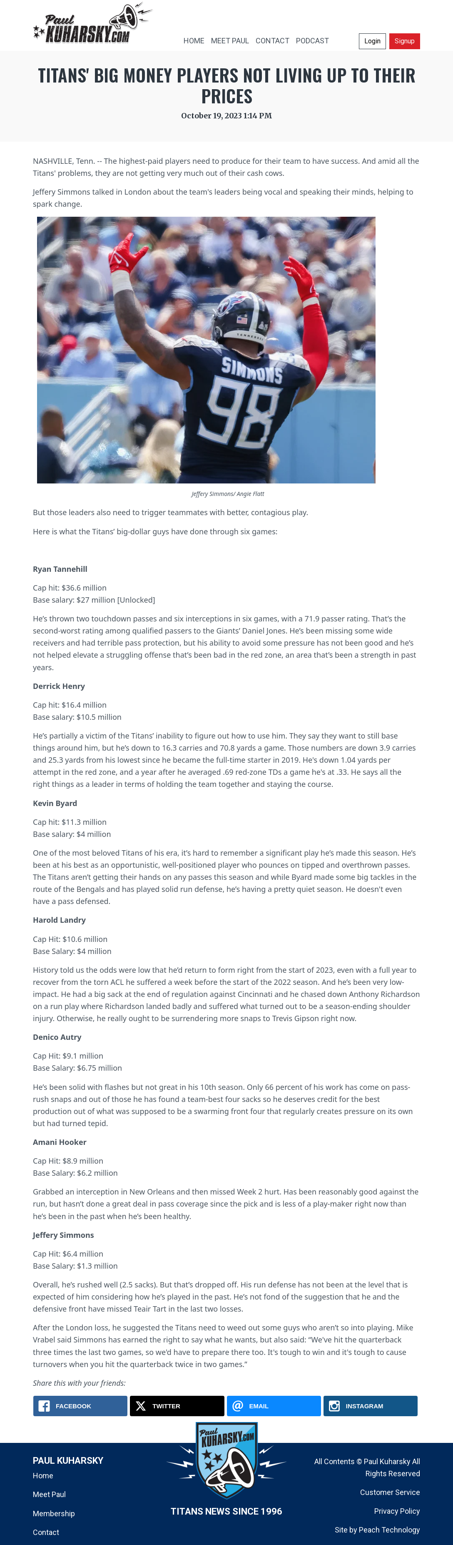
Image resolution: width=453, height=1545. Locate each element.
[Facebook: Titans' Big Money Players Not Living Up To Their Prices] (80, 1406)
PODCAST (312, 40)
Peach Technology (389, 1529)
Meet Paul (49, 1494)
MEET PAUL (230, 40)
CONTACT (272, 40)
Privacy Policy (397, 1511)
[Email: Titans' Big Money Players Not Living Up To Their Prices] (274, 1406)
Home (43, 1475)
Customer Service (390, 1492)
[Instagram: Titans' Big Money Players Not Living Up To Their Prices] (371, 1406)
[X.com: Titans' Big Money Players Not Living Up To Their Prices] (177, 1406)
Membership (54, 1513)
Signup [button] (405, 41)
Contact (46, 1532)
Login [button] (372, 41)
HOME (194, 40)
